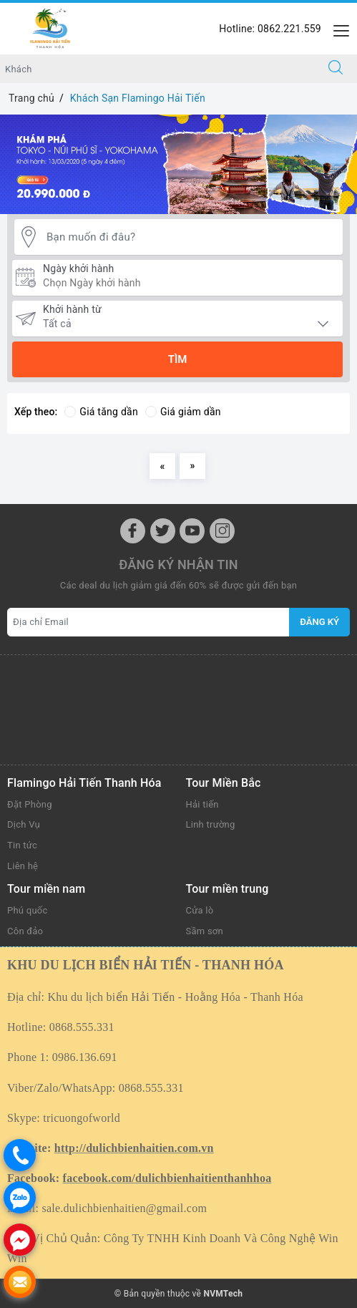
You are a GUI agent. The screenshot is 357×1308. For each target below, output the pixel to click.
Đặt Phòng (29, 804)
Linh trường (210, 824)
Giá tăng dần (101, 411)
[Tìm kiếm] (335, 68)
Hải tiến (202, 804)
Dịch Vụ (23, 824)
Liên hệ (22, 866)
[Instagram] (222, 530)
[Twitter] (162, 530)
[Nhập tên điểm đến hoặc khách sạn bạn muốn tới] (157, 68)
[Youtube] (192, 530)
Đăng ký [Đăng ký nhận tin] (319, 621)
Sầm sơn (205, 931)
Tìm (177, 359)
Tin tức (22, 845)
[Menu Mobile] (337, 29)
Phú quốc (27, 910)
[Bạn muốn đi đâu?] (191, 237)
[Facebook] (132, 530)
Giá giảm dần (183, 411)
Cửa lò (200, 910)
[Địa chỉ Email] (148, 622)
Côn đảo (25, 931)
